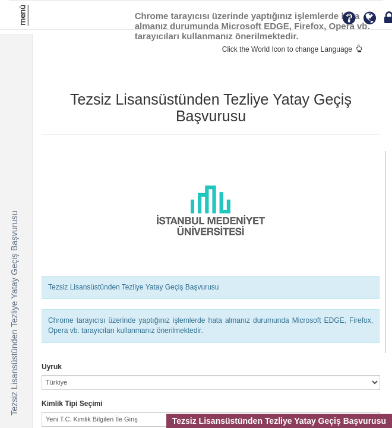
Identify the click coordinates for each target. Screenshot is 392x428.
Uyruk (52, 367)
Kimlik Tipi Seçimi (72, 403)
